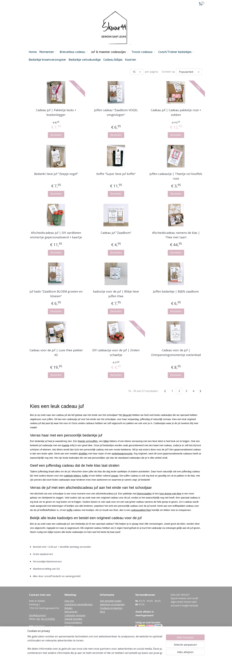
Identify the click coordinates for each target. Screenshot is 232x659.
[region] (94, 644)
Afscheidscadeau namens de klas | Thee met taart (176, 234)
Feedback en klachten (111, 607)
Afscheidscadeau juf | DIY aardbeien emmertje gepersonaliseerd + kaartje (56, 234)
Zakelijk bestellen (73, 618)
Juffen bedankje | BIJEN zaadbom (176, 291)
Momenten (48, 52)
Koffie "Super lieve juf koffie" (116, 173)
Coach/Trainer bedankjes (176, 52)
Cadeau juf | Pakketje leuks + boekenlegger (56, 111)
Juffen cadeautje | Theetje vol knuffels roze (176, 175)
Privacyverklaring (73, 621)
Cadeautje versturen (75, 614)
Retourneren (70, 610)
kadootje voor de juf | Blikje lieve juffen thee (116, 293)
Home (33, 52)
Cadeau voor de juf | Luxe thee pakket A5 (56, 351)
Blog (102, 610)
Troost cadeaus (143, 52)
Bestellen (56, 134)
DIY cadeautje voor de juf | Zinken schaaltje (116, 351)
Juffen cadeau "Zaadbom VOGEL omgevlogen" (116, 111)
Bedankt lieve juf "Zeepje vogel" (56, 173)
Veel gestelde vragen (110, 600)
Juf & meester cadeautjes (110, 52)
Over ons (69, 600)
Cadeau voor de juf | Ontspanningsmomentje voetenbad (176, 351)
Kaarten (130, 59)
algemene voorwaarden (112, 603)
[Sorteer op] (189, 71)
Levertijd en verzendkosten (78, 603)
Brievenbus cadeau (74, 52)
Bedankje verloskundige (85, 59)
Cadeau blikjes (112, 59)
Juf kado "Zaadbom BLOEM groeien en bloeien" (56, 293)
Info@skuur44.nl (37, 614)
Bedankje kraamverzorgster (47, 59)
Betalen (68, 607)
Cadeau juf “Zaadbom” (116, 232)
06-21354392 (48, 618)
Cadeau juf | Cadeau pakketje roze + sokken (176, 111)
